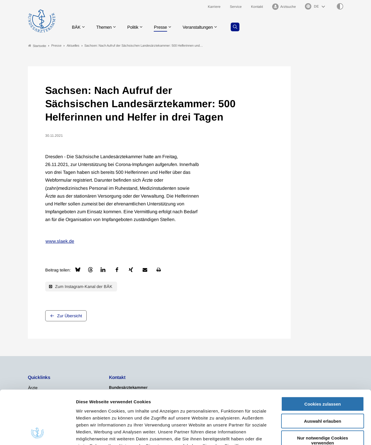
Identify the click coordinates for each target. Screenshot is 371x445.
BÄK (77, 27)
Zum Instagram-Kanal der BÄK (80, 286)
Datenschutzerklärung (231, 404)
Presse (166, 27)
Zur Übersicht (69, 316)
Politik (136, 27)
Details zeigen (308, 433)
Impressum (88, 410)
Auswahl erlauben (322, 372)
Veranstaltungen (205, 27)
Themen (105, 27)
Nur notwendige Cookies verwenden (322, 392)
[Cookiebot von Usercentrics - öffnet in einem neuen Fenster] (37, 433)
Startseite (37, 46)
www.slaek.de (60, 241)
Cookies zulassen (322, 355)
